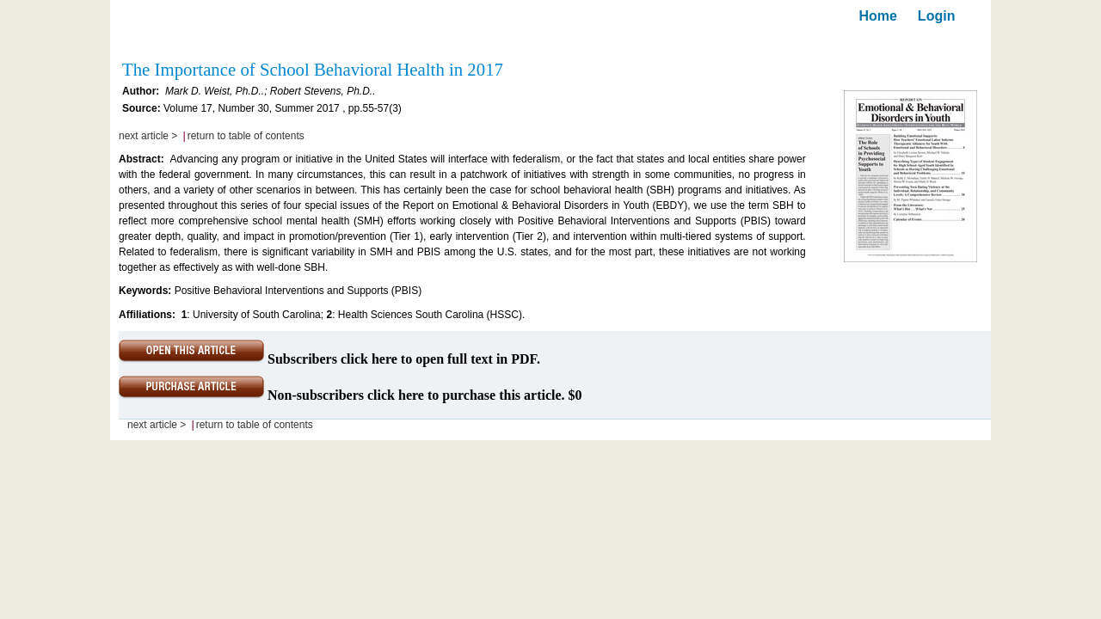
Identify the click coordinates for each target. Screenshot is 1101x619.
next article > (148, 136)
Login (937, 16)
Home (877, 16)
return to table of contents (246, 136)
